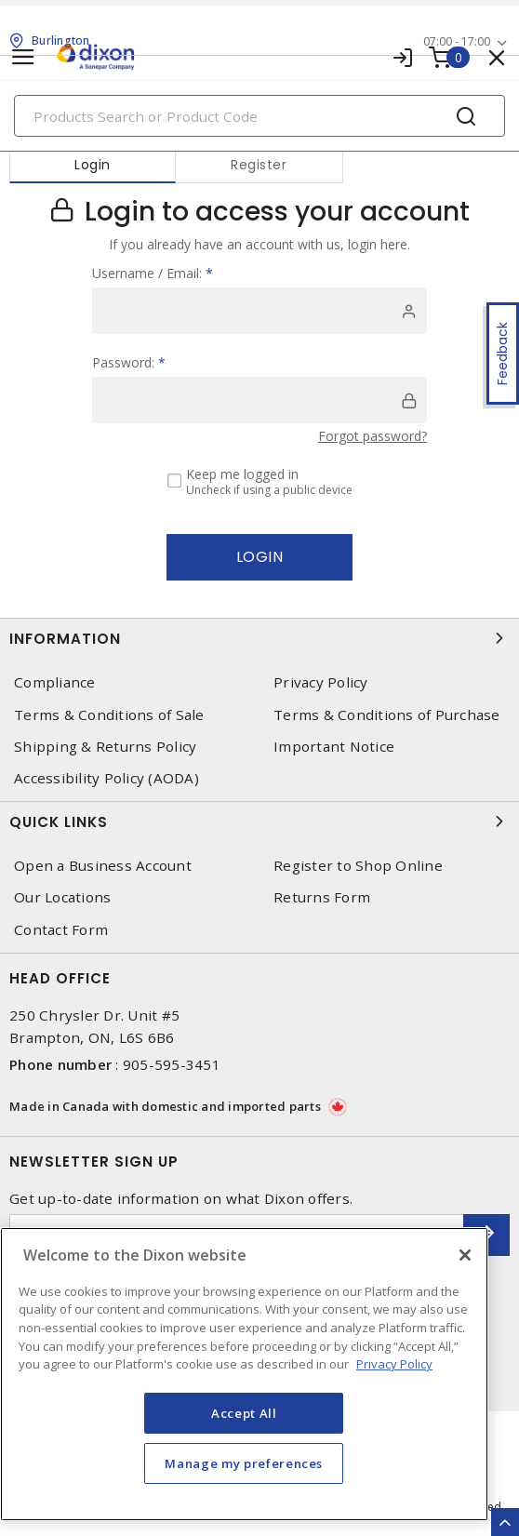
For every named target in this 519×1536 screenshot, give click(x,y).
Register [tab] (258, 164)
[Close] (465, 1255)
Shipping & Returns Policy (105, 746)
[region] (244, 1374)
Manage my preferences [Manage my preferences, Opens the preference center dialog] (244, 1463)
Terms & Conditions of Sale (109, 715)
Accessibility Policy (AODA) (106, 778)
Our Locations (62, 897)
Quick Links (259, 821)
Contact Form (61, 930)
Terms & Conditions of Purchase (386, 715)
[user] (259, 310)
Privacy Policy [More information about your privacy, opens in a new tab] (394, 1364)
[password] (259, 400)
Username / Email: (152, 273)
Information (259, 638)
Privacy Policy (320, 682)
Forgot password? (372, 436)
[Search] (259, 116)
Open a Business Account (103, 866)
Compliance (55, 682)
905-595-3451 (171, 1064)
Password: (129, 362)
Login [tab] (92, 164)
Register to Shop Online (358, 866)
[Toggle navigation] (23, 57)
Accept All (244, 1413)
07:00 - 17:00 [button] (456, 41)
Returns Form (321, 897)
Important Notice (333, 746)
